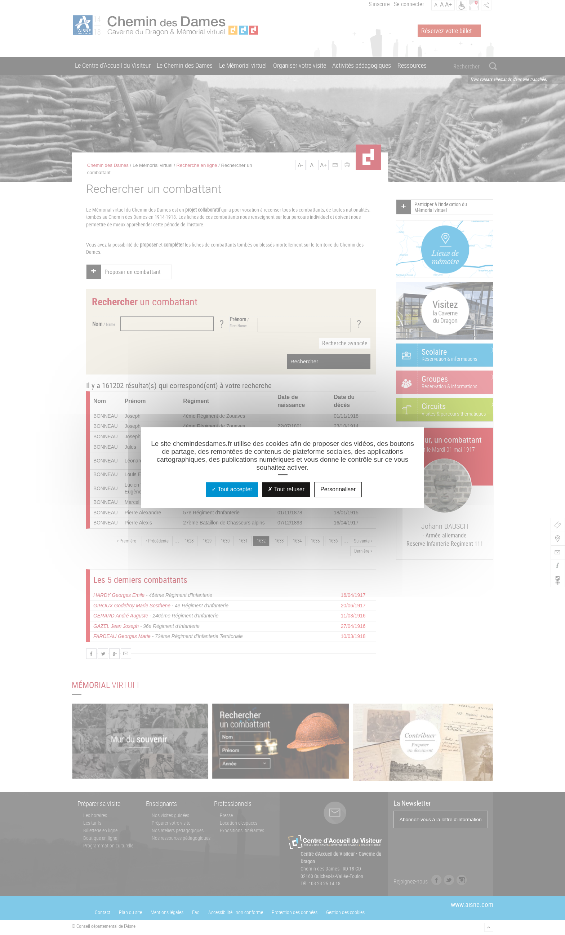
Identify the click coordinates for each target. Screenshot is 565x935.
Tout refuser (286, 489)
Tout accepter (232, 489)
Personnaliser (338, 489)
